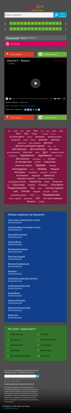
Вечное (29, 137)
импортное (14, 106)
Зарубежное (27, 155)
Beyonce (24, 37)
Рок (32, 188)
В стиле (53, 134)
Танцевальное (51, 194)
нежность (49, 175)
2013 (21, 131)
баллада (45, 134)
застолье (58, 156)
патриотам (58, 182)
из (44, 159)
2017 (42, 131)
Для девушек (19, 149)
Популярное (57, 185)
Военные (40, 137)
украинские (28, 198)
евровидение (13, 155)
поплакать (43, 185)
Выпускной (15, 140)
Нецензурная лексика (17, 182)
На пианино (22, 175)
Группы (32, 140)
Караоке (41, 165)
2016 (35, 131)
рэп (16, 191)
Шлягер (41, 202)
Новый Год (35, 181)
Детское (48, 142)
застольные (37, 159)
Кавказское (49, 162)
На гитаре (53, 172)
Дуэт (45, 152)
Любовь (42, 168)
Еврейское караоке (57, 152)
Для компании (37, 149)
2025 (26, 134)
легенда (52, 165)
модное (33, 106)
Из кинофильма (23, 162)
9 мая (34, 134)
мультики (43, 172)
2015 (28, 131)
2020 (54, 131)
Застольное (22, 158)
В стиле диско (17, 137)
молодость (33, 172)
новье (46, 182)
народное (36, 176)
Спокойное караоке (19, 195)
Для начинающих (13, 152)
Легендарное (19, 169)
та (38, 195)
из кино (51, 159)
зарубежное (45, 155)
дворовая (43, 140)
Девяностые (22, 143)
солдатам (46, 191)
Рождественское (17, 188)
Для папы (27, 152)
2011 (15, 131)
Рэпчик (26, 191)
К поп (38, 162)
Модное (55, 169)
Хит (38, 198)
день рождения (35, 143)
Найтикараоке (63, 15)
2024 (18, 134)
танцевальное (24, 106)
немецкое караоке (26, 178)
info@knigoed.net (11, 408)
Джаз (49, 146)
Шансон (31, 201)
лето (32, 169)
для (55, 146)
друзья (37, 152)
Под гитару (19, 184)
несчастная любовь (46, 179)
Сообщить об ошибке (59, 60)
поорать (31, 185)
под (8, 185)
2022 (61, 131)
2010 (9, 131)
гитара (25, 140)
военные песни (54, 137)
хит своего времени (53, 198)
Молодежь (20, 172)
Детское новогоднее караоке (30, 146)
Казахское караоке (23, 165)
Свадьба (36, 191)
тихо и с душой (15, 198)
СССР (32, 195)
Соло (55, 191)
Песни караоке (12, 37)
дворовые (55, 140)
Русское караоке (54, 188)
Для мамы (54, 149)
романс (40, 188)
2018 (47, 131)
